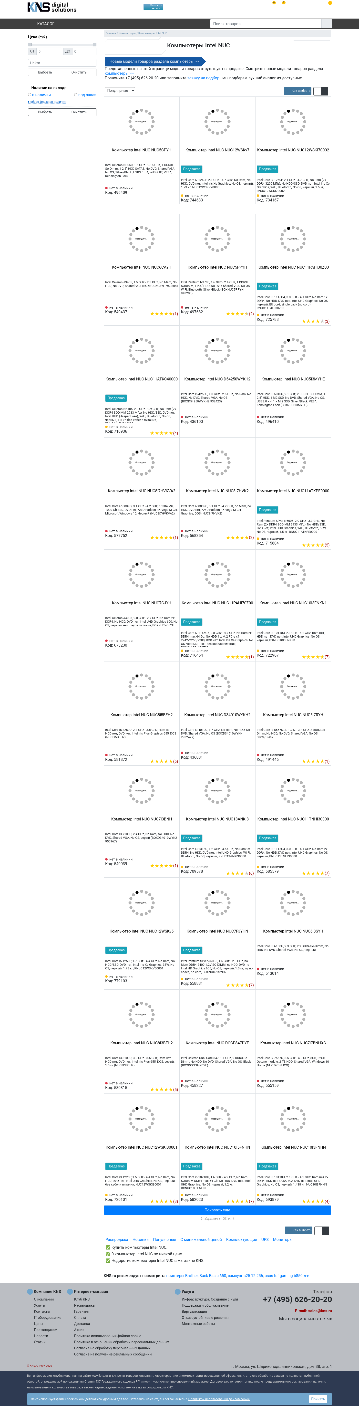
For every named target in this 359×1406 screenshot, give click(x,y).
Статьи (39, 1342)
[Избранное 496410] (325, 419)
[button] (317, 91)
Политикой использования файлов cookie (219, 1399)
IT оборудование (47, 1318)
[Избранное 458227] (250, 1083)
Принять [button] (318, 1399)
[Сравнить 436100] (242, 419)
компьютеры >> (119, 73)
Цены (38, 1324)
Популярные (164, 1239)
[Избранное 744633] (250, 198)
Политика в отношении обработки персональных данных (121, 1342)
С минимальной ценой (201, 1239)
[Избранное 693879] (325, 1194)
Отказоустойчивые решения (205, 1318)
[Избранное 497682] (250, 306)
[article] (297, 91)
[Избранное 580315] (174, 1082)
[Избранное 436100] (250, 419)
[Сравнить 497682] (242, 306)
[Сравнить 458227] (242, 1083)
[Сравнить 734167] (318, 198)
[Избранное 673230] (174, 643)
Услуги (39, 1305)
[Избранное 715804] (325, 538)
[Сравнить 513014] (318, 971)
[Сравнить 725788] (318, 314)
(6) (164, 761)
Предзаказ (191, 169)
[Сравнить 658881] (242, 978)
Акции (79, 1330)
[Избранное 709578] (250, 866)
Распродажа (116, 1239)
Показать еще (217, 1210)
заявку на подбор (203, 78)
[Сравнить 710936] (166, 426)
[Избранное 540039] (174, 858)
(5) (315, 545)
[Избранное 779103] (174, 979)
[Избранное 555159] (325, 1083)
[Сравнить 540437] (166, 306)
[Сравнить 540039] (166, 858)
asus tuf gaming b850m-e (287, 1275)
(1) (164, 314)
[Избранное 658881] (250, 978)
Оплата (80, 1318)
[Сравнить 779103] (166, 979)
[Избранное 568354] (250, 530)
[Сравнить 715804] (318, 538)
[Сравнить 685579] (318, 866)
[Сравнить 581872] (166, 754)
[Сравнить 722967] (318, 649)
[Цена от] (48, 51)
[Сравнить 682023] (242, 1194)
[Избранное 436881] (250, 755)
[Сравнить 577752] (166, 530)
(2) (240, 314)
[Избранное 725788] (325, 314)
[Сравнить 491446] (318, 754)
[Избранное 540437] (174, 306)
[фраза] (62, 63)
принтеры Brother (182, 1275)
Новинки (141, 1239)
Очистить (79, 72)
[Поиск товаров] (266, 23)
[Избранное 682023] (250, 1194)
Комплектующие (241, 1239)
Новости (41, 1336)
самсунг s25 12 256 (245, 1275)
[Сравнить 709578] (242, 866)
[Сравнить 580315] (166, 1082)
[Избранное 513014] (325, 971)
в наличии (41, 95)
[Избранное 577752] (174, 530)
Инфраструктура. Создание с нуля (210, 1299)
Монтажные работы (198, 1324)
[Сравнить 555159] (318, 1083)
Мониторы (282, 1239)
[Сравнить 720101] (166, 1194)
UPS (265, 1239)
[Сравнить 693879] (318, 1194)
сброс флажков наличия (48, 102)
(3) (315, 321)
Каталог (41, 23)
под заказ (87, 95)
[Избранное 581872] (174, 754)
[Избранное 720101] (174, 1194)
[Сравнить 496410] (318, 419)
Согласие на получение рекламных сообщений (113, 1354)
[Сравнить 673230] (166, 643)
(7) (315, 657)
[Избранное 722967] (325, 649)
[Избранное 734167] (325, 198)
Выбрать (45, 72)
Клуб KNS (82, 1299)
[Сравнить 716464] (242, 649)
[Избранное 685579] (325, 866)
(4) (164, 433)
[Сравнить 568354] (242, 530)
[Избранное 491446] (325, 754)
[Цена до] (84, 51)
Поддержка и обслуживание (205, 1305)
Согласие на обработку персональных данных (112, 1348)
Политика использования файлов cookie (107, 1336)
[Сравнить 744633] (242, 198)
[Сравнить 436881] (242, 755)
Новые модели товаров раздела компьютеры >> (154, 61)
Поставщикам (45, 1330)
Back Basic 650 (212, 1275)
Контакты (42, 1312)
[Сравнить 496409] (166, 190)
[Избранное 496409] (174, 190)
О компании (44, 1299)
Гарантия (81, 1312)
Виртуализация (194, 1312)
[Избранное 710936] (174, 426)
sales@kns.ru (320, 1311)
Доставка (82, 1324)
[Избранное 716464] (250, 649)
